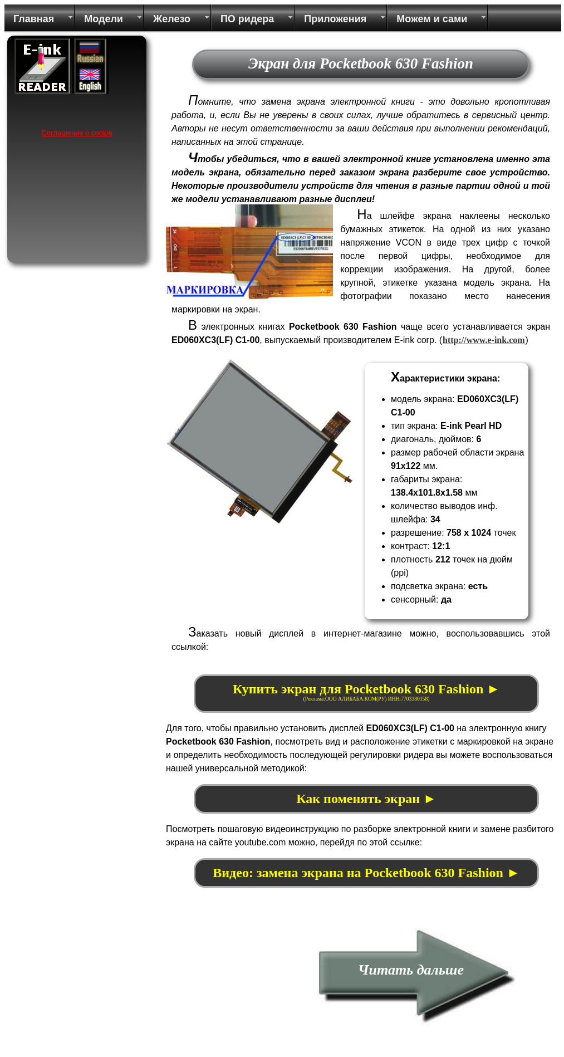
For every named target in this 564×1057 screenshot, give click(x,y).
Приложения (335, 19)
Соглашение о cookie (76, 133)
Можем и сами (431, 19)
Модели (103, 19)
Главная (33, 19)
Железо (171, 19)
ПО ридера (247, 19)
